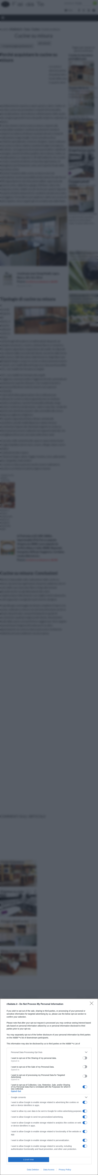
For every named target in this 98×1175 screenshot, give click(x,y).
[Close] (92, 1004)
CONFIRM (28, 1160)
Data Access (48, 1169)
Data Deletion (33, 1169)
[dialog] (49, 1087)
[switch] (85, 1058)
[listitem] (49, 1052)
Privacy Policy (65, 1169)
